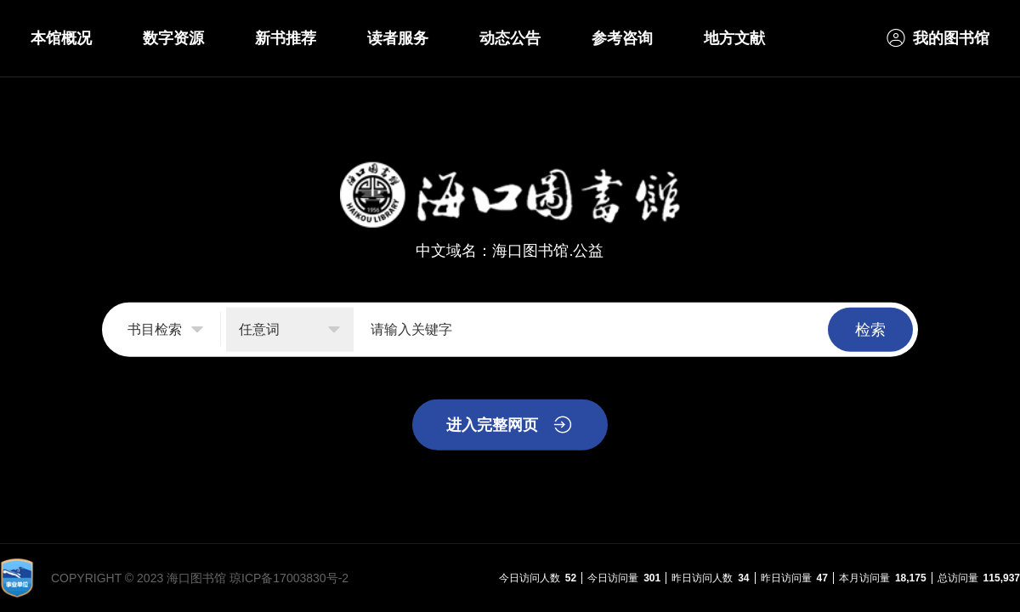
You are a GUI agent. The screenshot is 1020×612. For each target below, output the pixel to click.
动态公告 (510, 38)
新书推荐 (285, 38)
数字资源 (173, 38)
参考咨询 (622, 38)
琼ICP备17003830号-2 (289, 578)
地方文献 (734, 38)
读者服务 (397, 38)
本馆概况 (61, 38)
